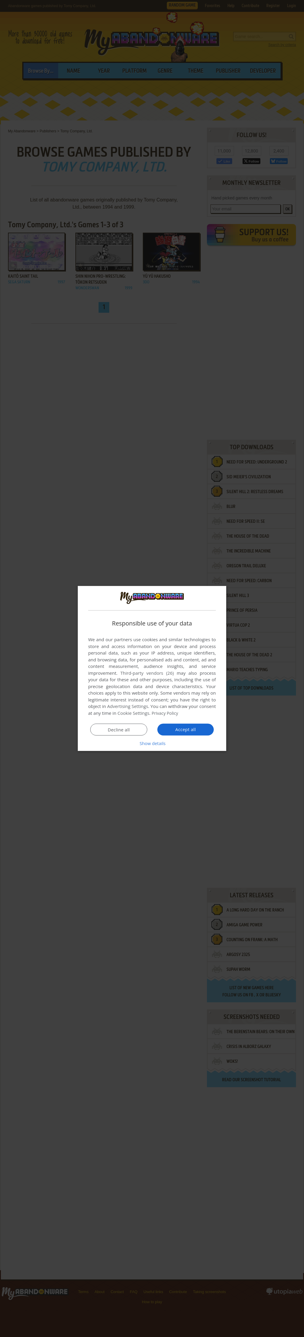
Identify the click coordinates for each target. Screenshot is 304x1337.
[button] (152, 743)
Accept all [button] (185, 729)
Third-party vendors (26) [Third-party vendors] (147, 673)
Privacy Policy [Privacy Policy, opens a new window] (166, 713)
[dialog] (152, 668)
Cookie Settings (133, 713)
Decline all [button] (118, 730)
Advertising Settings (127, 706)
